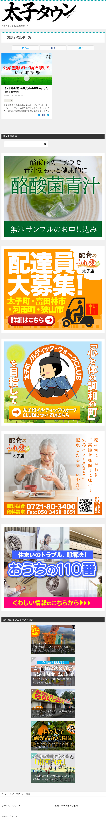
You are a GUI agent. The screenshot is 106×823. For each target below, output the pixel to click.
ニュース (8, 100)
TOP (12, 793)
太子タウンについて (11, 805)
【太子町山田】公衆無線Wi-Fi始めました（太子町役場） (26, 90)
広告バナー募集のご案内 (66, 805)
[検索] (26, 144)
